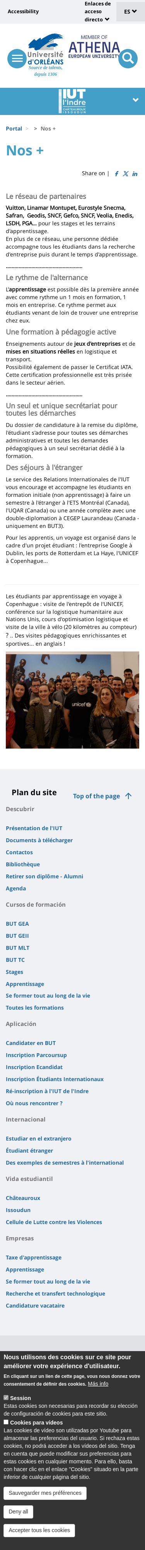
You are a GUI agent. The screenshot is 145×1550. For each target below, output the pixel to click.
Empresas (20, 1238)
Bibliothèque (23, 864)
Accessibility (23, 11)
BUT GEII (17, 935)
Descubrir (20, 809)
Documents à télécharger (39, 840)
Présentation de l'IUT (34, 828)
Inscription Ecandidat (34, 1067)
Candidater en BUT (31, 1043)
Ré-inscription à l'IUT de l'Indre (47, 1091)
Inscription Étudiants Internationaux (55, 1079)
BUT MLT (17, 947)
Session (20, 1398)
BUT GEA (17, 923)
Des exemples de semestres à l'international (65, 1162)
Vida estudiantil (29, 1179)
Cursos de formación (36, 904)
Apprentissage (25, 983)
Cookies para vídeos (36, 1422)
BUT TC (15, 959)
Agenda (16, 888)
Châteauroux (23, 1198)
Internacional (26, 1119)
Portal (14, 128)
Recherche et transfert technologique (55, 1293)
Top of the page (96, 796)
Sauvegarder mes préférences (45, 1493)
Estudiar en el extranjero (39, 1138)
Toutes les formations (35, 1007)
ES (130, 11)
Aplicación (21, 1024)
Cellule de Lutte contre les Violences (54, 1222)
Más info (98, 1384)
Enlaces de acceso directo (98, 11)
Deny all (18, 1511)
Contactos (19, 852)
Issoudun (18, 1210)
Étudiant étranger (29, 1150)
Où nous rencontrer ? (34, 1103)
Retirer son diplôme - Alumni (44, 876)
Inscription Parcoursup (36, 1055)
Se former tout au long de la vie (48, 995)
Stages (14, 971)
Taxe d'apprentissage (33, 1257)
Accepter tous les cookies (39, 1530)
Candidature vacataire (35, 1305)
